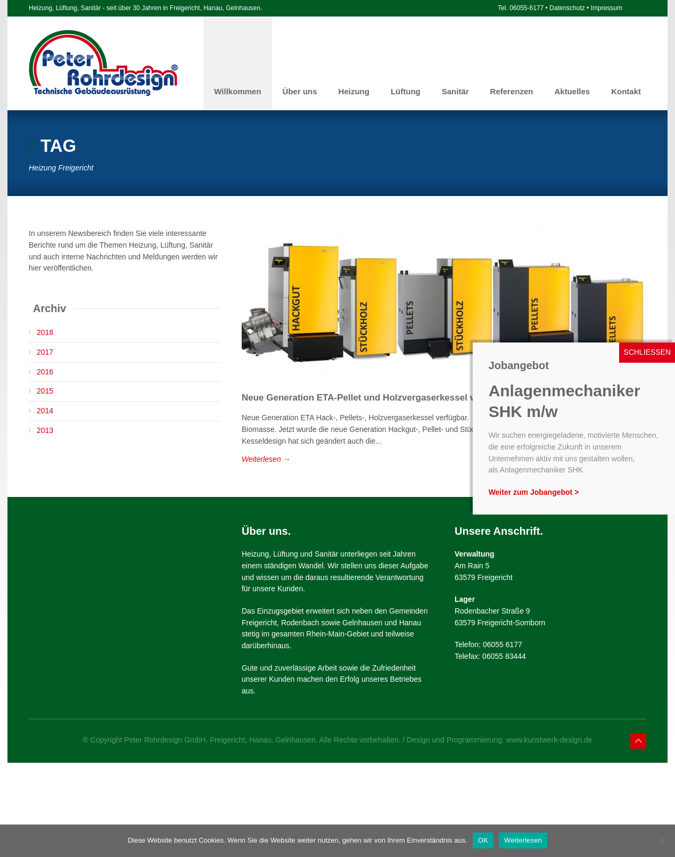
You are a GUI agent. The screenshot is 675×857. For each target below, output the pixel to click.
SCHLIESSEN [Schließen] (647, 352)
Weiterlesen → (266, 459)
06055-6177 (526, 8)
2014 (45, 410)
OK (483, 840)
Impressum (606, 8)
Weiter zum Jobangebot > (534, 492)
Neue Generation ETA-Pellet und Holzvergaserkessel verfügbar (377, 398)
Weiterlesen (523, 840)
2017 (45, 352)
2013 (45, 430)
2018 (45, 332)
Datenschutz (567, 8)
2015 (45, 391)
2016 (45, 372)
